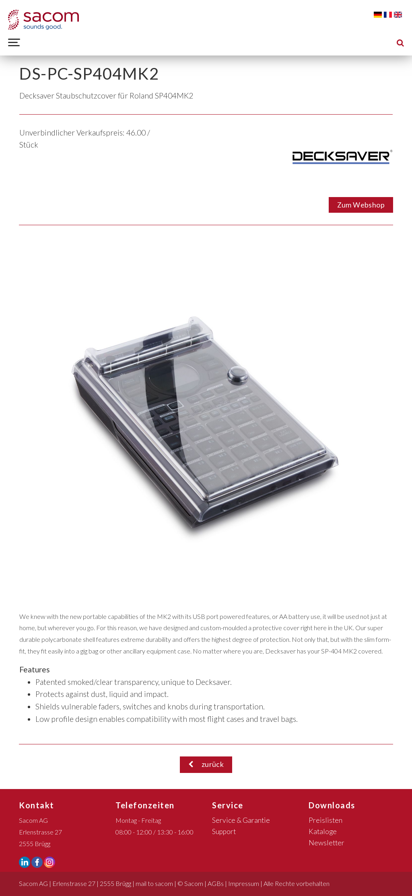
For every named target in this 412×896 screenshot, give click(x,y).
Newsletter (326, 842)
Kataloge (323, 831)
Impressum (243, 883)
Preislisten (325, 820)
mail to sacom (154, 883)
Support (224, 831)
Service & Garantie (241, 820)
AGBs (216, 883)
